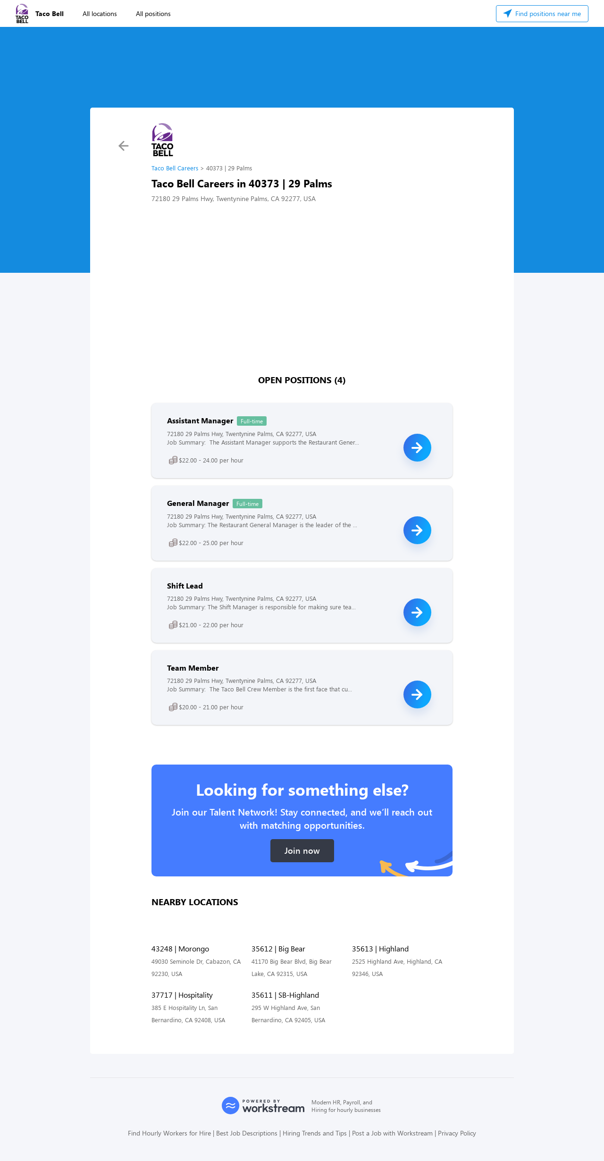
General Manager (198, 503)
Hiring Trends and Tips (315, 1132)
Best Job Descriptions (246, 1132)
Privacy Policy (457, 1132)
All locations (100, 13)
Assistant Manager (200, 420)
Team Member (192, 668)
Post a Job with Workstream (392, 1132)
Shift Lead (185, 585)
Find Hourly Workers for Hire (169, 1132)
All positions (153, 13)
